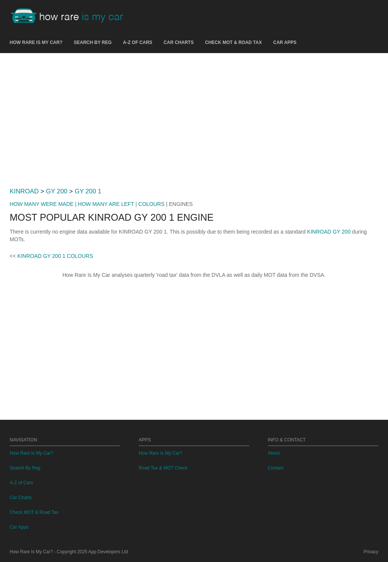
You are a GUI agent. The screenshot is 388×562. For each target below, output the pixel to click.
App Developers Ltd (108, 551)
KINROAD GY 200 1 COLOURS (55, 256)
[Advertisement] (194, 117)
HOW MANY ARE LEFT (106, 204)
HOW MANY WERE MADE (42, 204)
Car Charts (179, 42)
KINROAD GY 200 (328, 232)
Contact (275, 468)
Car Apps (285, 42)
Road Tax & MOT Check (163, 468)
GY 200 (56, 191)
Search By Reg (93, 42)
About (274, 453)
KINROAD (24, 191)
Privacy (370, 551)
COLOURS (151, 204)
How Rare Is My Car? (36, 42)
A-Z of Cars (137, 42)
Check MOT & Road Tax (233, 42)
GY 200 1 (88, 191)
